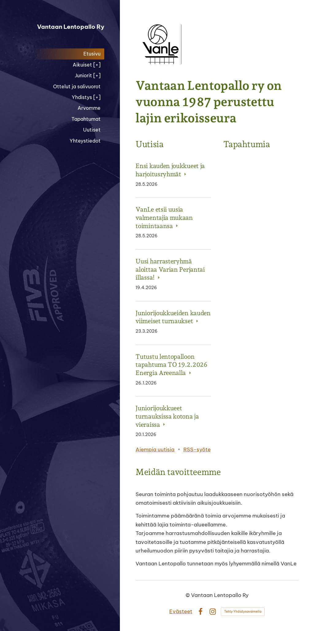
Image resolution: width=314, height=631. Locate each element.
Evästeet (180, 611)
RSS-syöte (197, 449)
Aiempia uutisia (155, 449)
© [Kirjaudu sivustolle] (188, 595)
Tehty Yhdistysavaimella (242, 612)
